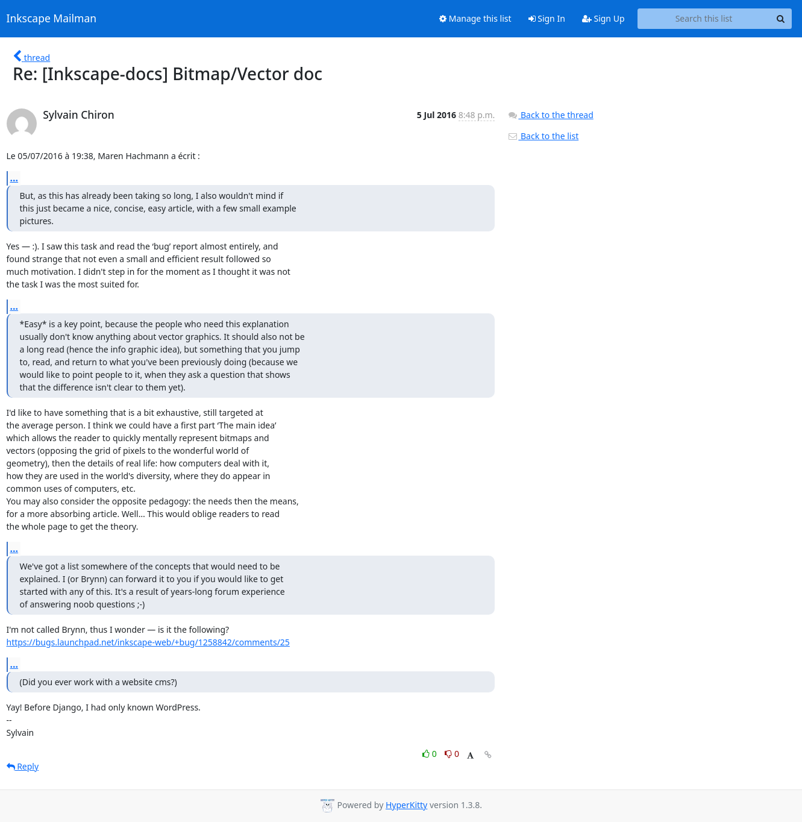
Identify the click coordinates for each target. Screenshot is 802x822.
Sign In (546, 18)
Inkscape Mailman (52, 18)
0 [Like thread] (430, 753)
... (14, 177)
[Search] (781, 18)
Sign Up (603, 18)
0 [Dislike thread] (452, 753)
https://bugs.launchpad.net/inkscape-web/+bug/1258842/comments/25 (148, 642)
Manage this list (475, 18)
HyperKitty (406, 805)
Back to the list (542, 136)
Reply (23, 766)
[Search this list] (704, 18)
